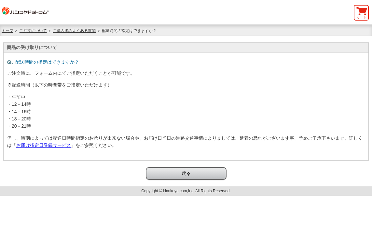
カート (361, 17)
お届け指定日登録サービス (43, 145)
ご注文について (33, 30)
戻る (186, 173)
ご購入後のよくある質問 (74, 30)
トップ (7, 30)
